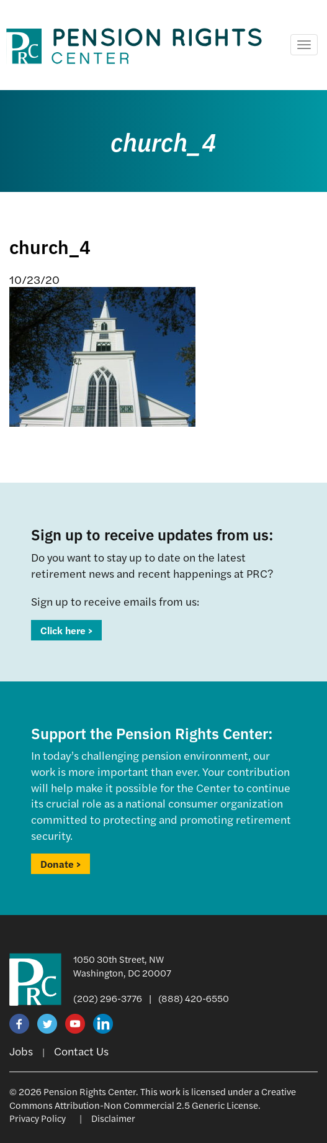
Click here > (66, 630)
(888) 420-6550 (193, 997)
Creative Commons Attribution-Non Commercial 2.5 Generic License (152, 1098)
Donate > (60, 864)
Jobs (21, 1051)
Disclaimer (113, 1117)
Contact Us (81, 1051)
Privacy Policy (37, 1117)
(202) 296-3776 (107, 997)
